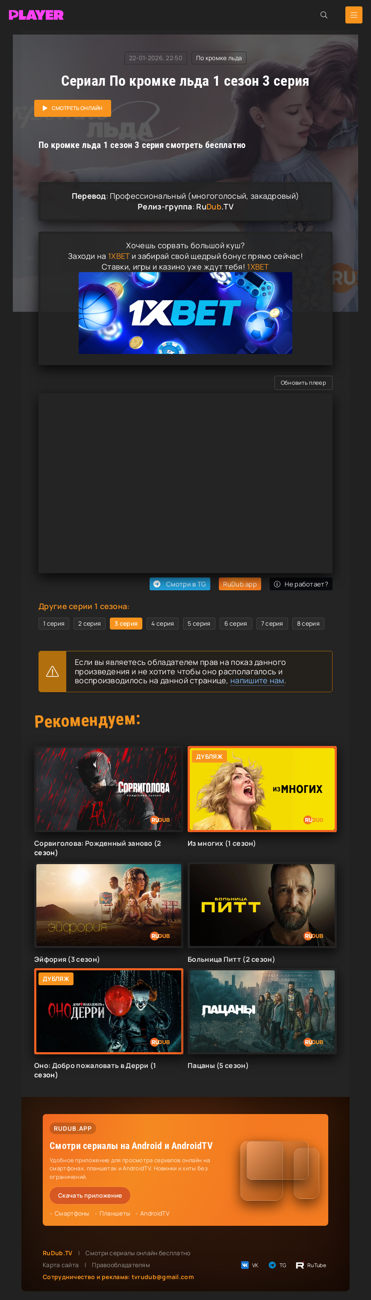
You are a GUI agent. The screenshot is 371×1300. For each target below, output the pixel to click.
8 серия (308, 623)
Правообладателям (121, 1265)
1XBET (119, 256)
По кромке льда (219, 58)
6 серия (235, 623)
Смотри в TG (179, 584)
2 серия (89, 623)
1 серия (54, 623)
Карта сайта (61, 1265)
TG (277, 1265)
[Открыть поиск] (324, 15)
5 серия (199, 623)
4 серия (162, 623)
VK (249, 1265)
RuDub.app (240, 584)
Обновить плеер (303, 382)
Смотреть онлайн (77, 108)
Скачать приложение (90, 1195)
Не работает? (301, 584)
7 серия (272, 623)
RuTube (310, 1265)
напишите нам (257, 680)
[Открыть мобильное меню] (353, 14)
